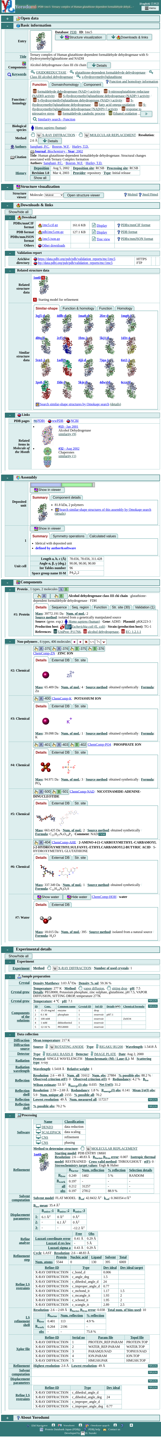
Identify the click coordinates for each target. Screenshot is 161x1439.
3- (36, 1227)
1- (36, 1216)
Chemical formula (133, 1006)
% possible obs (129, 1075)
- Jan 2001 (68, 426)
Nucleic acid (79, 1257)
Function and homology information (131, 81)
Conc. (47, 1006)
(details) (115, 404)
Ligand (96, 1257)
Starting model (65, 1153)
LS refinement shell (22, 1321)
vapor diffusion (91, 988)
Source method (46, 617)
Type (107, 173)
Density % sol (88, 983)
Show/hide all (19, 212)
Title (23, 56)
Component (92, 84)
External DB (60, 660)
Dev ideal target (131, 1267)
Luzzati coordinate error (53, 1238)
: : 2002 (56, 151)
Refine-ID (52, 1267)
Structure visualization (81, 37)
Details (99, 65)
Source (38, 1047)
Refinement (21, 1169)
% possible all (84, 1095)
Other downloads (51, 245)
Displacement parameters (20, 1216)
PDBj (39, 420)
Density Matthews (46, 983)
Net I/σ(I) (106, 1085)
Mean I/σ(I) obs (143, 1090)
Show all (40, 178)
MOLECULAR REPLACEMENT (107, 135)
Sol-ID (99, 1006)
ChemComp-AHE (64, 842)
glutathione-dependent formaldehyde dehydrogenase (107, 72)
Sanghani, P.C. (39, 146)
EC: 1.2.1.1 (131, 632)
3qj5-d (40, 316)
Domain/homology (65, 84)
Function (39, 84)
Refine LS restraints (23, 1286)
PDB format (126, 232)
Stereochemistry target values (76, 1165)
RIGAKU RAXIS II (58, 1054)
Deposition (41, 168)
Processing (21, 1115)
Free (78, 1233)
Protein (37, 589)
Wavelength (134, 1047)
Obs (91, 1233)
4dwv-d (105, 382)
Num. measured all (83, 1099)
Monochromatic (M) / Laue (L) (107, 1058)
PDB (73, 32)
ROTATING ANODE (64, 1047)
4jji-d (82, 360)
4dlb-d (61, 316)
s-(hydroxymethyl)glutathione (99, 77)
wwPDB (55, 420)
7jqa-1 (104, 360)
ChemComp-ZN (44, 653)
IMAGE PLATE (103, 1054)
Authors (20, 146)
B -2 (63, 1210)
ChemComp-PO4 (99, 744)
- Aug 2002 (68, 448)
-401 (42, 745)
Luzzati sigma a (59, 1248)
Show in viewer (47, 490)
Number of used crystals (111, 968)
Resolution (40, 1075)
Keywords (19, 74)
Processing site (117, 168)
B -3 (79, 1210)
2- (36, 1222)
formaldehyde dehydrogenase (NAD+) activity (66, 91)
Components (21, 582)
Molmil (130, 194)
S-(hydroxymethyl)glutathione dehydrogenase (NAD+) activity (77, 100)
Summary (40, 497)
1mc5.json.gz (49, 239)
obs (62, 1191)
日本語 (155, 3)
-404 (42, 843)
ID (36, 1006)
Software (23, 1132)
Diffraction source (22, 1046)
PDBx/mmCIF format (133, 225)
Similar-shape (47, 308)
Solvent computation (21, 1198)
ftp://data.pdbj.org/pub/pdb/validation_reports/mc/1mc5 (73, 263)
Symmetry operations (68, 536)
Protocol (39, 1058)
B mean (40, 1205)
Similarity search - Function (54, 119)
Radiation (22, 1060)
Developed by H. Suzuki (80, 1433)
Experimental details (26, 950)
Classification (74, 1121)
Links (17, 415)
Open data (20, 19)
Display (99, 225)
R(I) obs (77, 1085)
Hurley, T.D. (80, 146)
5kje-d (82, 382)
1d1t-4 (125, 338)
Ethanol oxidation (123, 113)
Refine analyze (24, 1240)
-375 (42, 649)
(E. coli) (82, 626)
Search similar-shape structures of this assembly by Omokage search (103, 509)
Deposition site (83, 168)
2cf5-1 (61, 338)
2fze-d (104, 316)
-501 (60, 792)
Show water (48, 897)
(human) (48, 127)
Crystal (24, 983)
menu (150, 8)
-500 (42, 792)
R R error (106, 1157)
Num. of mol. (75, 613)
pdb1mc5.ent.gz (51, 232)
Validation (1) (145, 607)
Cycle (37, 1253)
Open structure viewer (83, 195)
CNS (42, 1137)
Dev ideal (110, 1267)
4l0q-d (40, 338)
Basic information (26, 26)
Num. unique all (51, 1095)
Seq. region (80, 607)
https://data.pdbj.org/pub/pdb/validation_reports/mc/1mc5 (74, 259)
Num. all (73, 1075)
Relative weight (78, 1069)
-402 (78, 745)
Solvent (110, 1257)
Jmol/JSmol (148, 194)
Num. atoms (44, 1262)
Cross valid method (102, 1161)
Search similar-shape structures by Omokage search (72, 404)
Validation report (23, 253)
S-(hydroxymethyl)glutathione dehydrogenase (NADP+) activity (104, 96)
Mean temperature (46, 1040)
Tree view (101, 239)
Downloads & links (129, 37)
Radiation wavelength (21, 1069)
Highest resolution (46, 1365)
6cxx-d (125, 382)
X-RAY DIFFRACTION (53, 135)
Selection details (140, 1170)
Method (38, 968)
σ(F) (147, 1161)
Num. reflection (93, 1170)
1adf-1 (61, 360)
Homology (124, 308)
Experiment (19, 962)
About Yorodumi (25, 1418)
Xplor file (23, 1349)
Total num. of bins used (124, 1310)
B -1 (48, 1210)
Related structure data (27, 271)
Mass (39, 613)
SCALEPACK (48, 1132)
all (63, 1186)
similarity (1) (67, 456)
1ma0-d (83, 316)
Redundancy (122, 1079)
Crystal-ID (84, 1006)
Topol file (137, 1337)
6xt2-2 (125, 360)
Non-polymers (56, 641)
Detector (23, 1053)
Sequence (59, 607)
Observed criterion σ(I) (89, 1079)
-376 (60, 649)
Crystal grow (20, 992)
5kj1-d (104, 338)
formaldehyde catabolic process (81, 113)
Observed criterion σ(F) (50, 1079)
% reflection (117, 1170)
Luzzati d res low (58, 1243)
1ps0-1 (40, 382)
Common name (66, 1006)
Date (122, 1054)
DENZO (44, 1127)
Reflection (22, 1080)
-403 (60, 745)
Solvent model (43, 1198)
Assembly (19, 478)
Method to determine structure (55, 1148)
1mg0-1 (126, 316)
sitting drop (117, 988)
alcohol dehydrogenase (101, 632)
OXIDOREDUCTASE (48, 72)
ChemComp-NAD (82, 791)
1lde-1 (61, 382)
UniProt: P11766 (67, 632)
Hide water (77, 897)
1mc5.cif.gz (48, 225)
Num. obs (99, 1075)
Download (20, 217)
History (21, 173)
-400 (42, 699)
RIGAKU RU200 (109, 1047)
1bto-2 (82, 338)
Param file (105, 1337)
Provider (79, 173)
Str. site (80, 660)
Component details (67, 497)
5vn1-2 (40, 360)
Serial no (78, 1337)
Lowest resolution (45, 1099)
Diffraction (22, 1040)
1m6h (37, 277)
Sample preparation (27, 976)
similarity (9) (67, 434)
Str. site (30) (121, 607)
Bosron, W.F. (61, 146)
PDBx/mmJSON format (134, 239)
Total (123, 1257)
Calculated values (103, 536)
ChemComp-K (61, 698)
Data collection (21, 1034)
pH (132, 988)
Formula (147, 687)
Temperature (42, 988)
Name (48, 1121)
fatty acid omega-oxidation (114, 104)
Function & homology (78, 308)
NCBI (72, 420)
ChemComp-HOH (104, 897)
